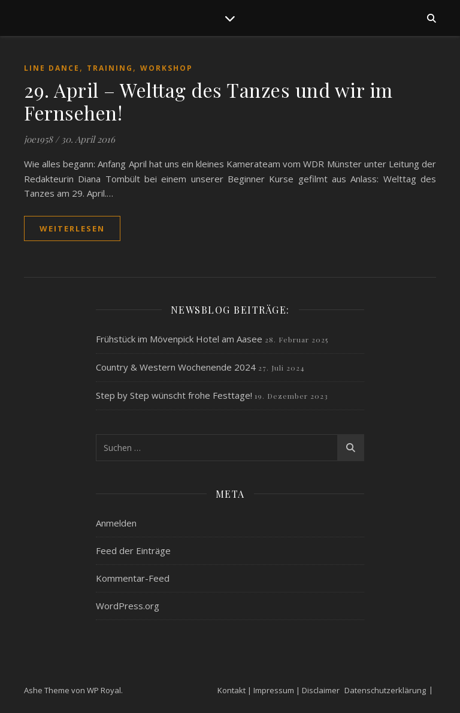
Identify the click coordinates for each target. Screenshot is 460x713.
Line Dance (52, 68)
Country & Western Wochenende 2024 (176, 367)
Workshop (166, 68)
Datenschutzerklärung (385, 690)
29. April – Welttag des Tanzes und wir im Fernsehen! (208, 101)
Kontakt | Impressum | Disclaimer (278, 690)
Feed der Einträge (133, 550)
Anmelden (116, 523)
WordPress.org (127, 606)
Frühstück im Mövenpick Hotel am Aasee (179, 339)
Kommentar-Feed (133, 578)
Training (110, 68)
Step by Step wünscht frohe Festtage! (174, 395)
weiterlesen (72, 228)
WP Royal (104, 690)
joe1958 (38, 139)
